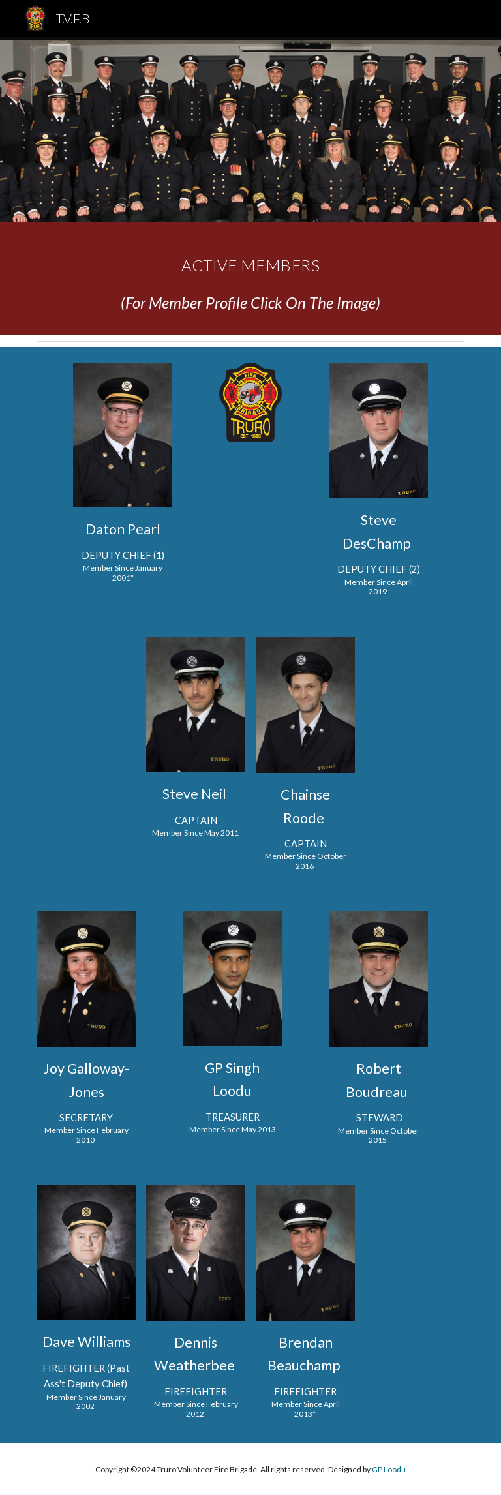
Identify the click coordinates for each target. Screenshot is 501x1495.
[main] (250, 278)
